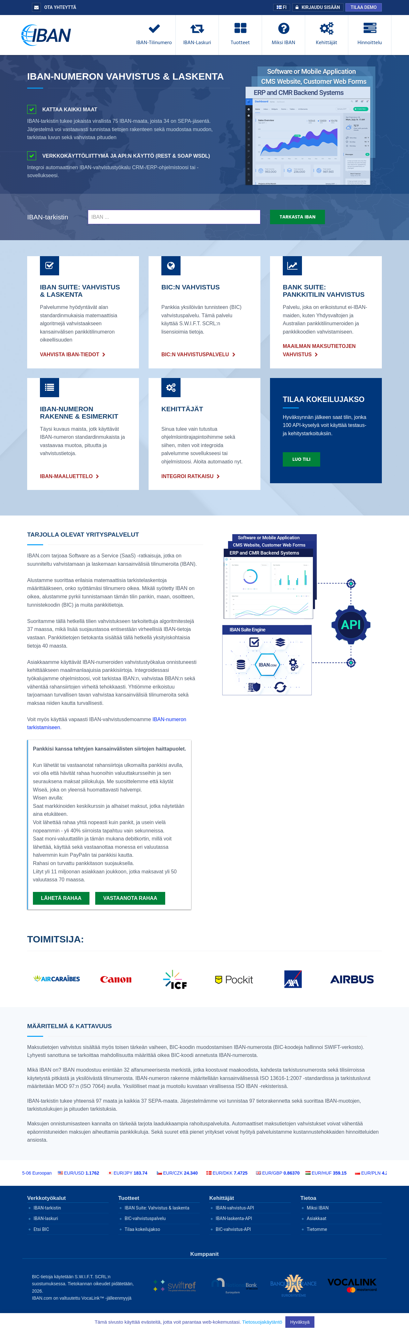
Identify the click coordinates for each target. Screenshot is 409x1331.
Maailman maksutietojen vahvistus (319, 350)
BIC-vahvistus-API (233, 1229)
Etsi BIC (41, 1229)
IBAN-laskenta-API (234, 1218)
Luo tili (301, 459)
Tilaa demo (364, 7)
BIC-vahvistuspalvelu (145, 1218)
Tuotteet (128, 1198)
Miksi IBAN (317, 1207)
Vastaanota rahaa (130, 898)
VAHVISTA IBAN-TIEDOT (69, 354)
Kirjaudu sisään (316, 7)
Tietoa (308, 1198)
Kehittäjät (221, 1198)
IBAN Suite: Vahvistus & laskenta (157, 1207)
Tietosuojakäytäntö (262, 1322)
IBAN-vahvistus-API (235, 1207)
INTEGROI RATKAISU (187, 476)
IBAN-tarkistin (47, 217)
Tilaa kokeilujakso (142, 1229)
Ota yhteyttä (54, 7)
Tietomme (317, 1229)
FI (282, 7)
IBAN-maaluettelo (66, 476)
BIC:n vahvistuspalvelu (195, 354)
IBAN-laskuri (46, 1218)
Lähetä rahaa (61, 898)
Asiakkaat (316, 1218)
